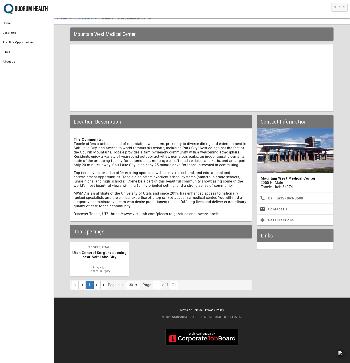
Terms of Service (191, 310)
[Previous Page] (82, 285)
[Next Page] (97, 285)
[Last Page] (104, 285)
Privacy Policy (214, 310)
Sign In (339, 7)
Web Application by (201, 337)
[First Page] (75, 285)
